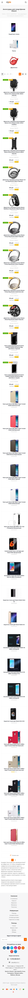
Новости (14, 900)
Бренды (14, 930)
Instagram (15, 947)
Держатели (14, 67)
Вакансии (14, 903)
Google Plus (11, 951)
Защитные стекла (14, 34)
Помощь (14, 913)
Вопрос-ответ (14, 928)
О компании (14, 898)
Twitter (11, 947)
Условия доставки (14, 917)
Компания (14, 896)
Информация (14, 910)
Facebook (8, 947)
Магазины (14, 905)
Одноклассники (23, 947)
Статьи (14, 925)
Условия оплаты (14, 915)
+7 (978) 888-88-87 (15, 959)
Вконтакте (4, 947)
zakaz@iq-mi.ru (15, 962)
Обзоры (14, 932)
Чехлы (14, 51)
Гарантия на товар (14, 919)
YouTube (19, 947)
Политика (14, 907)
